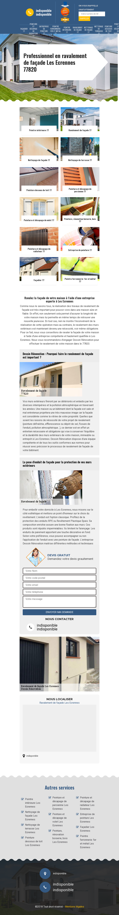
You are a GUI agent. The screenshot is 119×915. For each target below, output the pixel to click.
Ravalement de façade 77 (78, 29)
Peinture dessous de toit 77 (108, 30)
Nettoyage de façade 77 (88, 29)
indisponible (44, 10)
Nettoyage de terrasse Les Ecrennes (32, 828)
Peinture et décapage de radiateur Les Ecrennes (87, 803)
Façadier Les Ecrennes (87, 829)
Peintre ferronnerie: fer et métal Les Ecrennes (88, 842)
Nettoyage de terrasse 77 (98, 30)
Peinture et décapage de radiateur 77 (33, 30)
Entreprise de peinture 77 (44, 30)
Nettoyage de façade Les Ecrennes (32, 815)
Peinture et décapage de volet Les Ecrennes (59, 820)
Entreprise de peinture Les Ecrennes (87, 818)
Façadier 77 (24, 29)
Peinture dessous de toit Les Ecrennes (33, 841)
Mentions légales (74, 906)
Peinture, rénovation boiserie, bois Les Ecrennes (59, 836)
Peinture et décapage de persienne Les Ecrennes (60, 803)
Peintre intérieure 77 (66, 29)
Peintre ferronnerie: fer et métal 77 (55, 30)
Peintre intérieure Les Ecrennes (32, 803)
